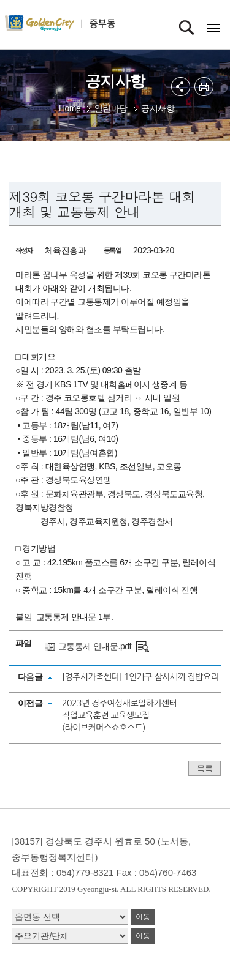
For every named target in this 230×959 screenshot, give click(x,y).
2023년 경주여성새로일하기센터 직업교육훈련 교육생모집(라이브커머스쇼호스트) (119, 715)
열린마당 (111, 108)
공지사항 (157, 108)
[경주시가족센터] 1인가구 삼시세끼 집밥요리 (140, 677)
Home (69, 108)
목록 (204, 768)
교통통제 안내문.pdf (94, 646)
